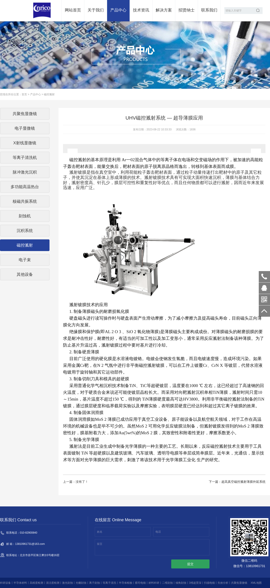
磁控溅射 (49, 94)
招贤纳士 (186, 10)
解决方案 (164, 10)
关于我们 (96, 10)
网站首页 (73, 10)
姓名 (99, 531)
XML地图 (256, 582)
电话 (158, 531)
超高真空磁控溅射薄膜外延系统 (243, 481)
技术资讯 (141, 10)
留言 (99, 544)
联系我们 (209, 10)
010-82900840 (264, 276)
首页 (24, 94)
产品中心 (118, 10)
